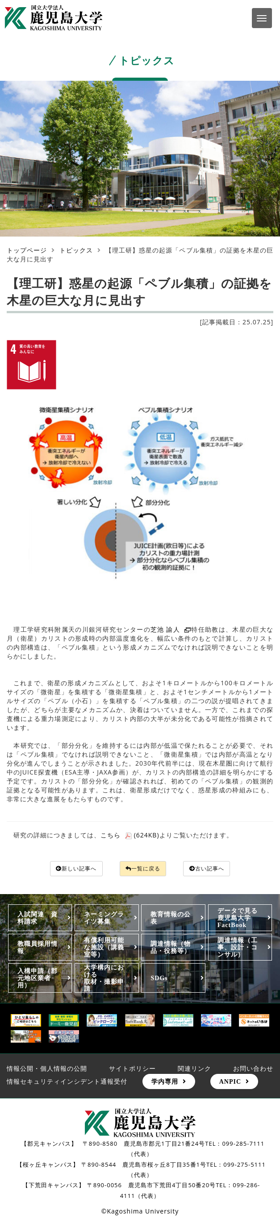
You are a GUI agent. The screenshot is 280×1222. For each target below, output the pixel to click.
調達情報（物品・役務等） (170, 948)
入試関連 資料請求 (37, 918)
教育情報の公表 (170, 918)
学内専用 (164, 1082)
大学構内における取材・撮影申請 (104, 979)
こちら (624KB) (129, 835)
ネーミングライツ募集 (104, 918)
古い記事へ (214, 869)
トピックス (76, 250)
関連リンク (194, 1069)
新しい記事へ (69, 869)
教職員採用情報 (37, 948)
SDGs (158, 979)
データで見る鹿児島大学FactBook (237, 918)
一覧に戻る (143, 869)
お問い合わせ (253, 1069)
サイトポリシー (132, 1069)
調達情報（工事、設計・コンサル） (237, 948)
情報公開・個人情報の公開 (47, 1069)
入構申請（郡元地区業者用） (37, 979)
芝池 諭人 (170, 629)
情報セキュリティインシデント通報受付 (67, 1082)
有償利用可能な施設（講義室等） (104, 948)
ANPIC (230, 1082)
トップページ (27, 250)
